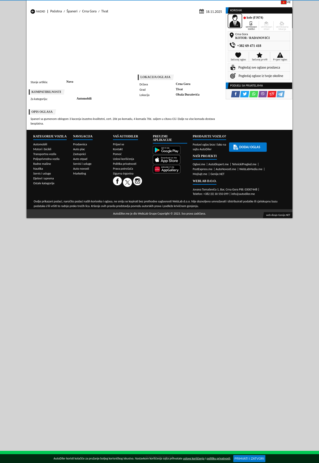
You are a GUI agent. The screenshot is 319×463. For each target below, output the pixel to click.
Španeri (72, 42)
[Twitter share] (162, 123)
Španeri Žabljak (137, 233)
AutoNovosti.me (226, 358)
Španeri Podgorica (91, 229)
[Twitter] (128, 371)
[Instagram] (138, 371)
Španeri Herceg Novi (45, 220)
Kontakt (239, 4)
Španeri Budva (41, 216)
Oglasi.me (199, 353)
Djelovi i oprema (43, 368)
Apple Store (162, 4)
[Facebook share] (153, 123)
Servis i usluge (42, 363)
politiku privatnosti (218, 458)
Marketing (216, 4)
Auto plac (79, 339)
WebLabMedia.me (250, 358)
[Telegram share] (198, 123)
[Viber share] (181, 123)
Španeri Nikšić (41, 225)
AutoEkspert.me (218, 353)
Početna (56, 42)
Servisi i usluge (203, 34)
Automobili (40, 334)
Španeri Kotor (136, 220)
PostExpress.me (202, 358)
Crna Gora (89, 42)
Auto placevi (111, 34)
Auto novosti (81, 358)
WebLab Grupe (147, 403)
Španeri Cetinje (89, 216)
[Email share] (190, 123)
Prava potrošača (123, 358)
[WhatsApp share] (171, 123)
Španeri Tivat (183, 229)
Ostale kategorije (43, 373)
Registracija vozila (242, 34)
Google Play (134, 4)
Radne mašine (42, 353)
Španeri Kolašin (89, 220)
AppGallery (190, 4)
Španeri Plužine (42, 229)
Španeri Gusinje (185, 216)
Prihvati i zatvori (249, 458)
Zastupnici (141, 34)
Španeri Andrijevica (44, 212)
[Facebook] (118, 371)
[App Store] (170, 349)
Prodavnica (80, 334)
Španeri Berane (137, 212)
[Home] (30, 34)
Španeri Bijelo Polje (188, 212)
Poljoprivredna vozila (46, 348)
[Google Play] (170, 340)
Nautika (38, 358)
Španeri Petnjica (89, 225)
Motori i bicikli (42, 339)
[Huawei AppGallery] (170, 359)
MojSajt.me (200, 363)
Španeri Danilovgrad (140, 216)
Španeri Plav (135, 225)
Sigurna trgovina (123, 363)
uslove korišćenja (193, 458)
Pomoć (117, 344)
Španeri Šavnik (88, 233)
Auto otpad (80, 348)
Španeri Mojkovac (187, 220)
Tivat (104, 42)
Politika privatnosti (124, 353)
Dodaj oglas (278, 34)
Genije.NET (217, 363)
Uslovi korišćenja (123, 348)
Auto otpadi (170, 34)
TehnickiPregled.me (244, 353)
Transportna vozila (44, 344)
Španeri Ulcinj (40, 233)
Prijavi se (261, 4)
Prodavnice (81, 34)
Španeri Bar (86, 212)
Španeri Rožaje (136, 229)
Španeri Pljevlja (185, 225)
